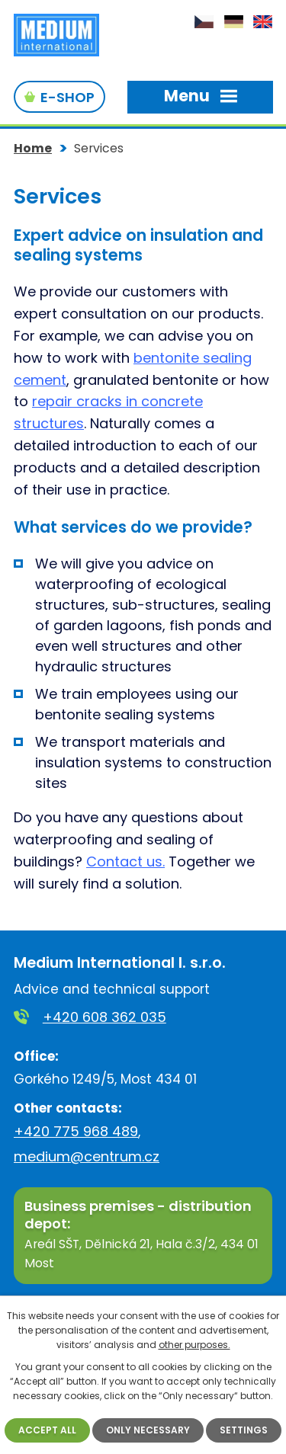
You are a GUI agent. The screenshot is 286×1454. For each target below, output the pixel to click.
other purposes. (194, 1344)
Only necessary (148, 1430)
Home (33, 148)
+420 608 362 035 (104, 1016)
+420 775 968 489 (76, 1131)
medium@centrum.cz (86, 1156)
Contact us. (125, 861)
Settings (244, 1430)
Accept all (47, 1430)
